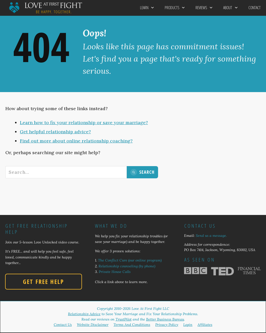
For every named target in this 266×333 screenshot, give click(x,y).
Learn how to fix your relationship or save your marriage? (84, 122)
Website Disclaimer (92, 324)
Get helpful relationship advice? (55, 132)
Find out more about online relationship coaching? (76, 141)
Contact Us (63, 324)
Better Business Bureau (165, 319)
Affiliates (205, 324)
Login (187, 324)
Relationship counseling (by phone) (127, 266)
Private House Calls (115, 271)
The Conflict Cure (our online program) (130, 260)
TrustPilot (124, 319)
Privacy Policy (166, 324)
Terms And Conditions (132, 324)
